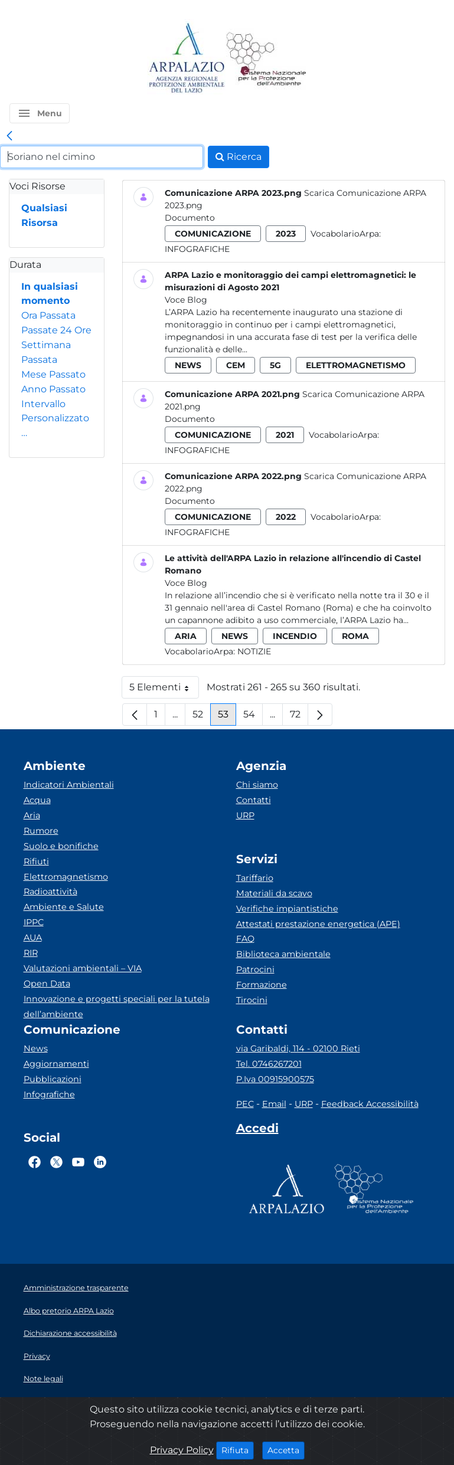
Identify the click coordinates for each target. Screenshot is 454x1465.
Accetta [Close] (286, 1450)
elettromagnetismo (356, 365)
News (36, 1048)
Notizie (254, 651)
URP (245, 815)
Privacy (37, 1356)
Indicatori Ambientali (69, 784)
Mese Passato (53, 374)
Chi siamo (257, 784)
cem (235, 365)
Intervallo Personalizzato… (55, 418)
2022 (286, 517)
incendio (295, 636)
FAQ (245, 938)
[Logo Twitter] (56, 1161)
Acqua (37, 800)
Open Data (47, 983)
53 (227, 717)
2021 (285, 435)
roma (355, 636)
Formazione (261, 984)
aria (186, 636)
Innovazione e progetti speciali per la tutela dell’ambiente (117, 1007)
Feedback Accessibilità (370, 1104)
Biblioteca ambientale (283, 954)
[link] (9, 136)
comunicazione (213, 233)
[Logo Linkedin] (100, 1161)
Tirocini (251, 1000)
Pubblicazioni (52, 1079)
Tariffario (254, 878)
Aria (32, 815)
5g (275, 365)
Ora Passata (48, 315)
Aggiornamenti (56, 1063)
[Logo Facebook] (34, 1161)
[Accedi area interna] (257, 1130)
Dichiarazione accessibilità (70, 1333)
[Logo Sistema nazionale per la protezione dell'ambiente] (266, 59)
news (188, 365)
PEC (245, 1104)
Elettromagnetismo (66, 876)
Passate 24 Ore (56, 330)
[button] (39, 113)
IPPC (34, 922)
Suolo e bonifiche (61, 846)
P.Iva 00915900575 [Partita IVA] (275, 1079)
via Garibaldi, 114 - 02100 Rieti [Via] (298, 1048)
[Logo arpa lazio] (186, 59)
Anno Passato (53, 389)
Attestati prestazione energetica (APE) (318, 924)
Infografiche (197, 249)
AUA (33, 937)
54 (253, 717)
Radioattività (50, 891)
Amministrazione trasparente (76, 1287)
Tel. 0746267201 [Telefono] (269, 1063)
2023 (286, 233)
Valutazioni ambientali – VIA (83, 968)
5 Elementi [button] (164, 690)
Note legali (43, 1378)
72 (299, 717)
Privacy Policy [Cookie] (182, 1450)
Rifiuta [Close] (237, 1450)
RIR (31, 953)
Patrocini (255, 969)
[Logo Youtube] (78, 1161)
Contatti (253, 800)
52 (201, 717)
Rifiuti (36, 861)
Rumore (41, 830)
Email (274, 1104)
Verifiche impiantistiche (287, 908)
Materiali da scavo (274, 893)
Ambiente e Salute (64, 907)
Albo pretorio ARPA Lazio (69, 1310)
